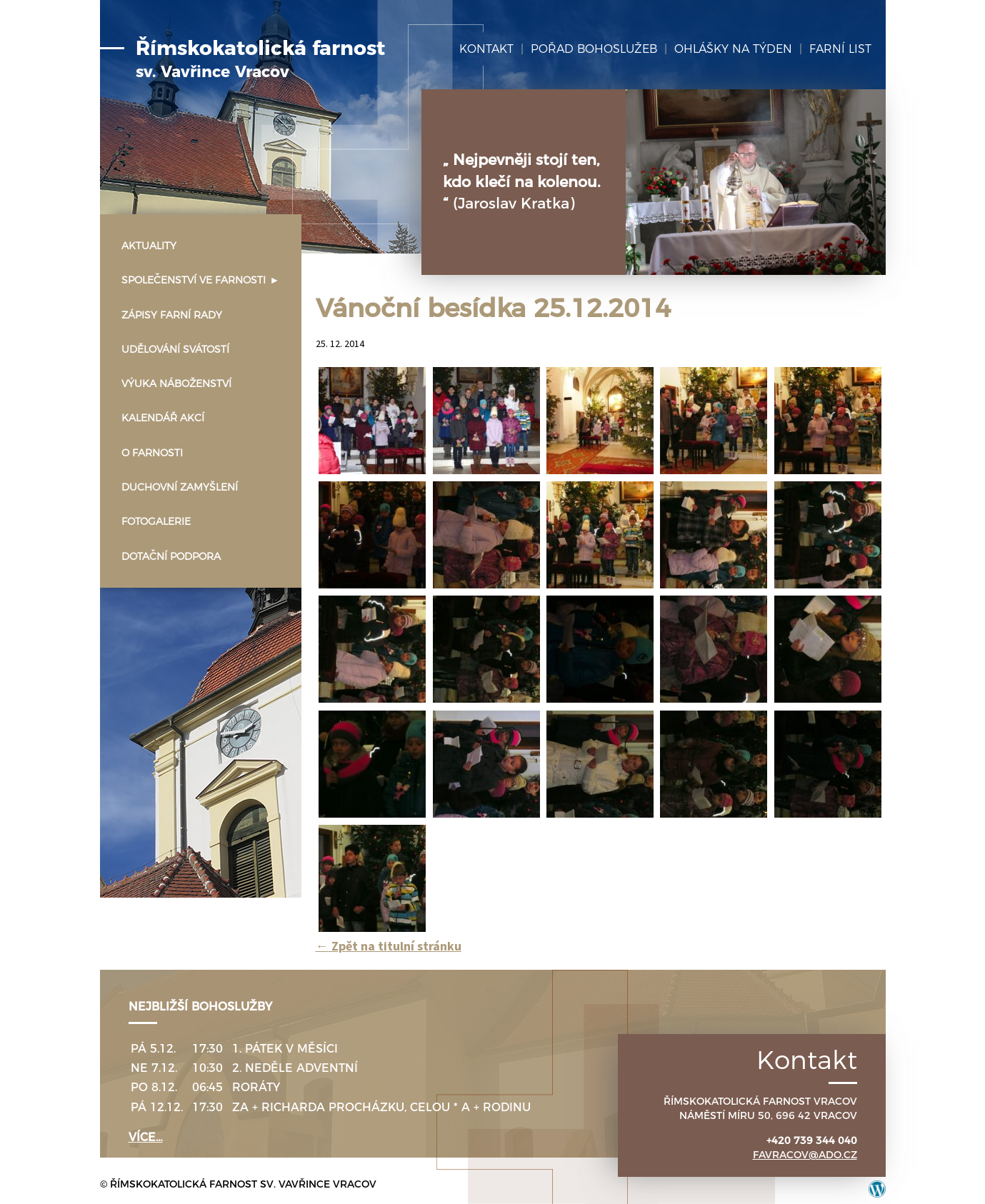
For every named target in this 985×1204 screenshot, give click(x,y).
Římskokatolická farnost (260, 59)
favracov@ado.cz (805, 1154)
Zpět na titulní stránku (388, 946)
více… (146, 1137)
